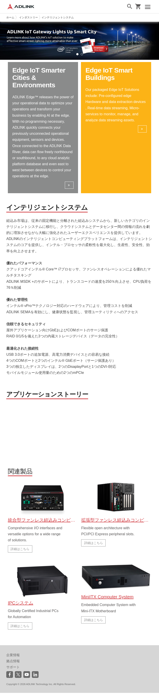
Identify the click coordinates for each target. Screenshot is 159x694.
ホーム (10, 17)
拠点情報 (13, 662)
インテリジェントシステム (57, 17)
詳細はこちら (20, 551)
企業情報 (13, 656)
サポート (13, 668)
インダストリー (28, 17)
